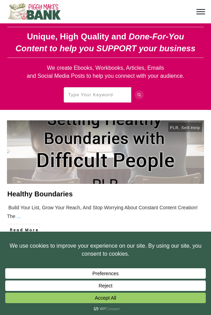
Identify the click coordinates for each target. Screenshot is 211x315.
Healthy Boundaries (40, 194)
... (19, 216)
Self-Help (190, 128)
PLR (174, 128)
